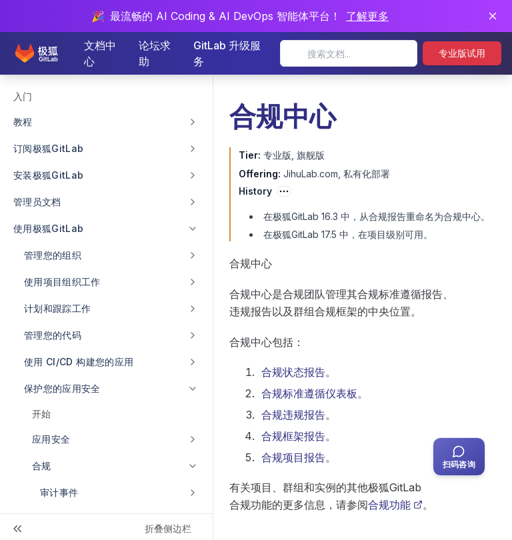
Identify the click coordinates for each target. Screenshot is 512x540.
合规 (41, 465)
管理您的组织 (52, 255)
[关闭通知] (492, 16)
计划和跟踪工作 (57, 308)
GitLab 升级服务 (227, 53)
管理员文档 (37, 201)
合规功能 (395, 504)
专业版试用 (462, 53)
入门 (22, 96)
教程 (23, 121)
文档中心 (100, 53)
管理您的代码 (52, 335)
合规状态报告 (293, 372)
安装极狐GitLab (48, 175)
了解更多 (367, 16)
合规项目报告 (293, 457)
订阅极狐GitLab (48, 148)
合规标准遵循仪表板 (309, 393)
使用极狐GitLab (48, 228)
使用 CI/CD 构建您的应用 (78, 361)
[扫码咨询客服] (459, 456)
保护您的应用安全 (62, 388)
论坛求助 (155, 53)
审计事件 (59, 492)
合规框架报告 (293, 436)
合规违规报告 (293, 414)
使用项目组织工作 (62, 281)
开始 (41, 413)
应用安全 (51, 439)
